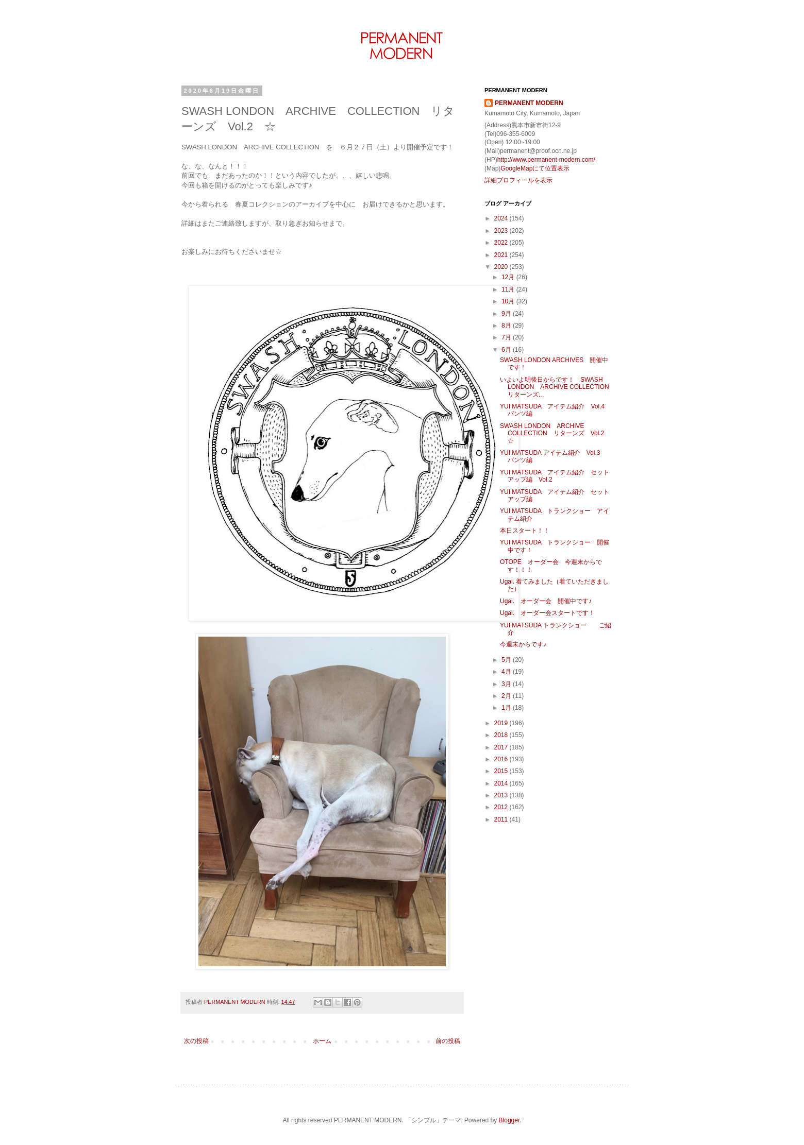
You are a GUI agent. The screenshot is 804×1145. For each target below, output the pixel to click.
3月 (507, 684)
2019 (502, 723)
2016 (502, 759)
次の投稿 (196, 1041)
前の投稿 (447, 1041)
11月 (508, 289)
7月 (507, 337)
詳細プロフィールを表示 (518, 180)
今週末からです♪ (523, 644)
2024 (502, 218)
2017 (502, 747)
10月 (508, 301)
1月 (507, 707)
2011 (502, 819)
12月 (508, 277)
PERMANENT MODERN (529, 103)
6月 (507, 349)
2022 (502, 242)
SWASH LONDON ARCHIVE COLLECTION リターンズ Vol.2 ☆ (555, 433)
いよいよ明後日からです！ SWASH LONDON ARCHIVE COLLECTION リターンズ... (557, 387)
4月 (507, 671)
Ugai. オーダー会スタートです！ (547, 613)
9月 (507, 313)
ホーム (322, 1041)
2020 (502, 266)
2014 (502, 783)
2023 (502, 230)
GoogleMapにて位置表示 (534, 168)
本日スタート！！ (524, 530)
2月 (507, 695)
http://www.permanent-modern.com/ (546, 159)
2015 (502, 771)
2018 (502, 735)
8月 (507, 325)
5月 (507, 659)
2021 (502, 255)
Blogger (509, 1120)
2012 (502, 807)
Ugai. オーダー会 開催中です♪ (552, 601)
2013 (502, 795)
